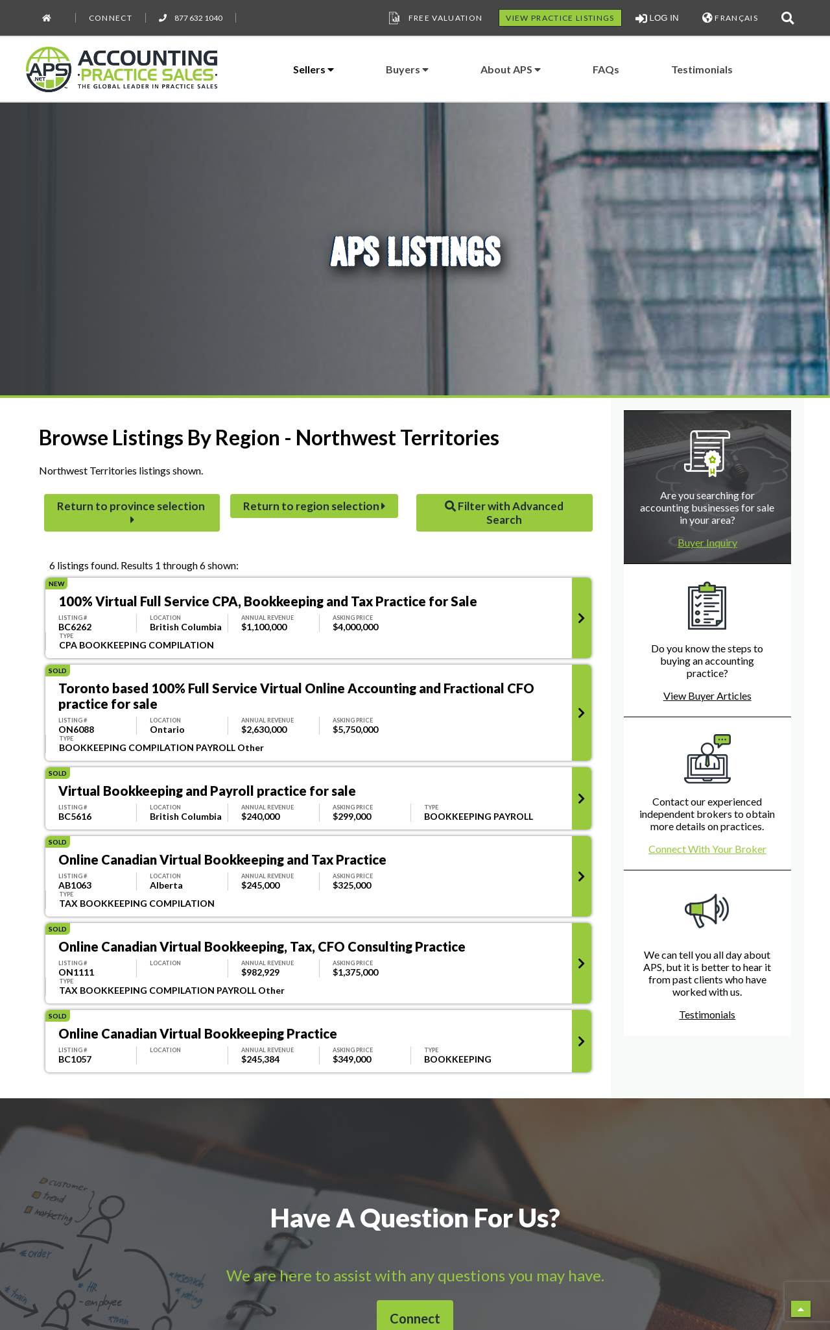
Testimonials (702, 69)
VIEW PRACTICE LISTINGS (560, 18)
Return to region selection (314, 506)
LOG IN (657, 18)
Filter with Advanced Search (504, 512)
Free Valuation (434, 18)
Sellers (313, 69)
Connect (110, 18)
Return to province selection (132, 512)
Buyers (407, 69)
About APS (510, 69)
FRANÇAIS (730, 18)
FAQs (606, 69)
